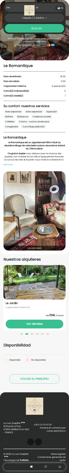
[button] (21, 333)
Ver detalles (34, 324)
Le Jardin (12, 303)
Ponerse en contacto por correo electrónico (48, 429)
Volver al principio (34, 379)
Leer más (8, 164)
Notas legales (58, 453)
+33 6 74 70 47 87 (41, 424)
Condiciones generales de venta (52, 459)
